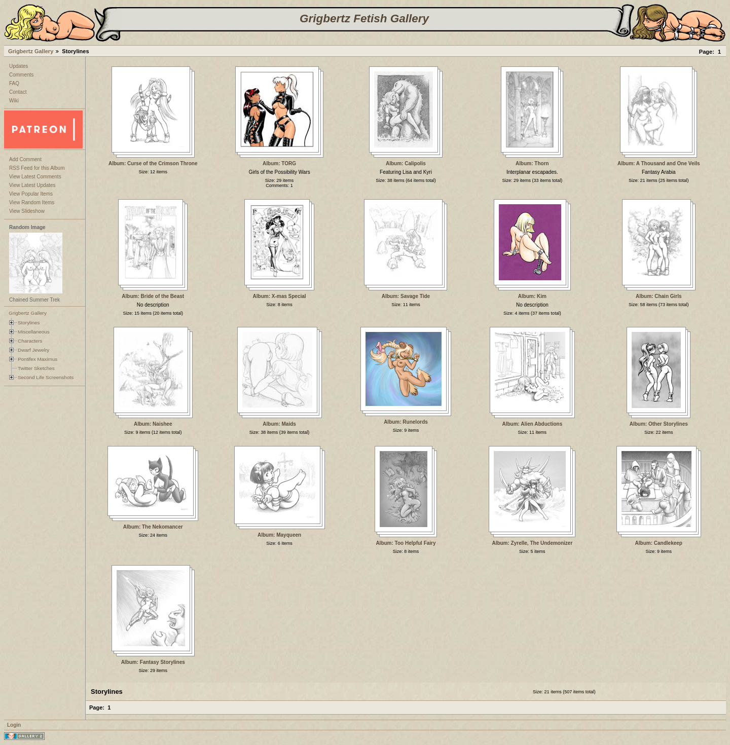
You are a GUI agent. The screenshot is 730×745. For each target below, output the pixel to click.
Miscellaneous (34, 331)
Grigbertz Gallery (30, 51)
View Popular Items (31, 194)
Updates (18, 66)
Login (14, 725)
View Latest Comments (35, 176)
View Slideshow (27, 211)
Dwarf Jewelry (33, 350)
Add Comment (25, 159)
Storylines (29, 322)
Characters (30, 341)
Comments (21, 75)
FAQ (14, 83)
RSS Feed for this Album (37, 168)
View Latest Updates (32, 185)
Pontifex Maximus (37, 359)
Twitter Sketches (36, 368)
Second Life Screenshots (46, 377)
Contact (17, 92)
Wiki (14, 100)
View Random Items (31, 202)
